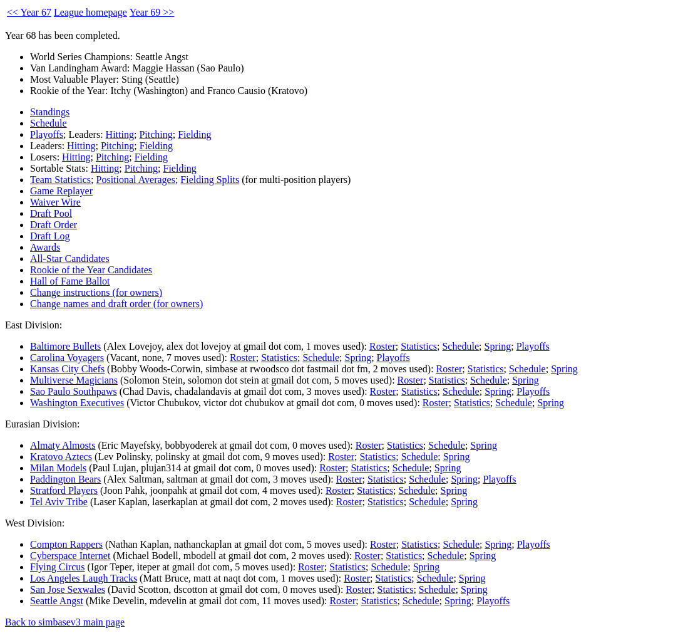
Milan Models (58, 468)
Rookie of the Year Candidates (91, 269)
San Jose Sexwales (67, 589)
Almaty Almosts (62, 445)
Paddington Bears (65, 479)
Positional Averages (135, 179)
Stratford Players (64, 490)
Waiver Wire (55, 202)
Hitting (120, 134)
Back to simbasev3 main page (65, 622)
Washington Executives (77, 402)
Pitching (155, 134)
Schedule (48, 123)
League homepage (90, 12)
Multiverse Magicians (74, 380)
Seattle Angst (56, 600)
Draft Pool (51, 213)
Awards (45, 247)
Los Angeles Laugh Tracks (83, 578)
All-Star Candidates (70, 258)
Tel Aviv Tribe (59, 501)
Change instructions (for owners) (96, 292)
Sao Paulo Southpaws (73, 391)
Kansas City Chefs (67, 369)
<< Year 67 (29, 12)
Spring (498, 346)
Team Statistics (60, 179)
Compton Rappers (66, 544)
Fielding (194, 134)
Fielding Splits (209, 179)
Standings (49, 112)
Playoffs (46, 134)
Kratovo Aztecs (61, 456)
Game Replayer (61, 191)
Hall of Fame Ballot (70, 281)
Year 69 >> (152, 12)
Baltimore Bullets (65, 346)
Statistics (419, 346)
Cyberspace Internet (70, 555)
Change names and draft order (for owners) (116, 303)
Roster (382, 346)
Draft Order (53, 224)
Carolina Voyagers (67, 357)
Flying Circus (57, 567)
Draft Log (50, 236)
